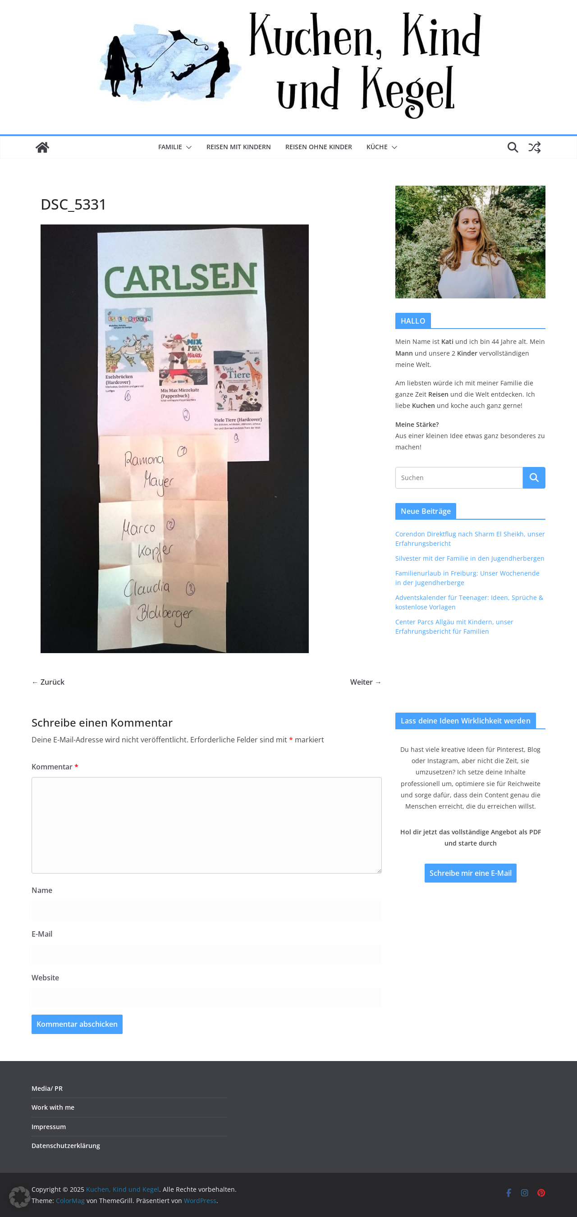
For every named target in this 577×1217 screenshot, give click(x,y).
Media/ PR (47, 1088)
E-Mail (42, 934)
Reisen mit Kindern (238, 146)
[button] (187, 147)
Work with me (53, 1107)
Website (45, 978)
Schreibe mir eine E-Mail (471, 873)
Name (42, 890)
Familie (170, 146)
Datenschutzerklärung (66, 1145)
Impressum (49, 1126)
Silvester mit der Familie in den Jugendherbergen (470, 558)
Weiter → (366, 682)
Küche (377, 146)
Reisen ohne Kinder (318, 146)
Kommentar (55, 767)
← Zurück (48, 682)
